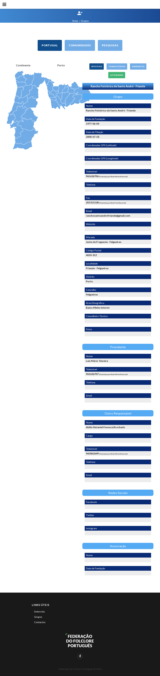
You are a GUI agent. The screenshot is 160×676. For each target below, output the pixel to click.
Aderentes (138, 66)
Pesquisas (110, 45)
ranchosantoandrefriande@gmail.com (108, 215)
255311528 (92, 202)
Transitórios (117, 66)
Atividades (116, 75)
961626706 (92, 176)
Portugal (50, 45)
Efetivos (96, 66)
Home (75, 20)
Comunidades (80, 45)
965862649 (92, 453)
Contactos (39, 622)
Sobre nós (39, 611)
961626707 (92, 373)
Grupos (38, 616)
